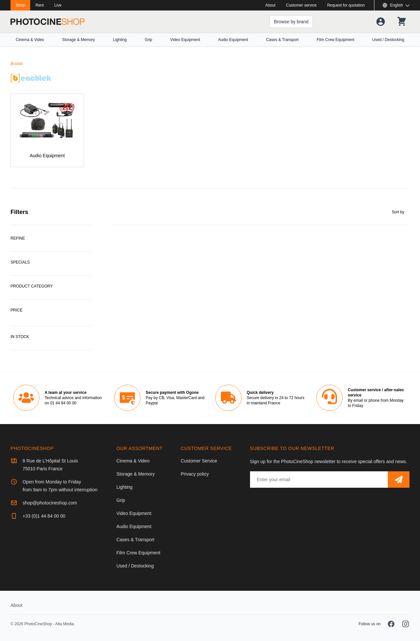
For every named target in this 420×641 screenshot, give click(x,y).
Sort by (398, 212)
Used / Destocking (388, 39)
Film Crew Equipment (335, 39)
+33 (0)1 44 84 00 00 (44, 516)
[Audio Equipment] (47, 130)
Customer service (301, 5)
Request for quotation (346, 5)
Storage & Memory (78, 39)
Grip (148, 39)
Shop (20, 5)
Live (57, 5)
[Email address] (319, 479)
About (270, 5)
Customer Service (199, 460)
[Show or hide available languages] (396, 5)
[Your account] (380, 22)
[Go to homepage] (47, 21)
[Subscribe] (399, 479)
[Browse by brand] (291, 21)
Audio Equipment (233, 39)
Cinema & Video (30, 39)
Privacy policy (195, 474)
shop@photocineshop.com (50, 502)
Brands (16, 63)
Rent (39, 5)
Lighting (120, 39)
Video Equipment (185, 39)
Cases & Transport (282, 39)
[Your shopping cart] (402, 22)
